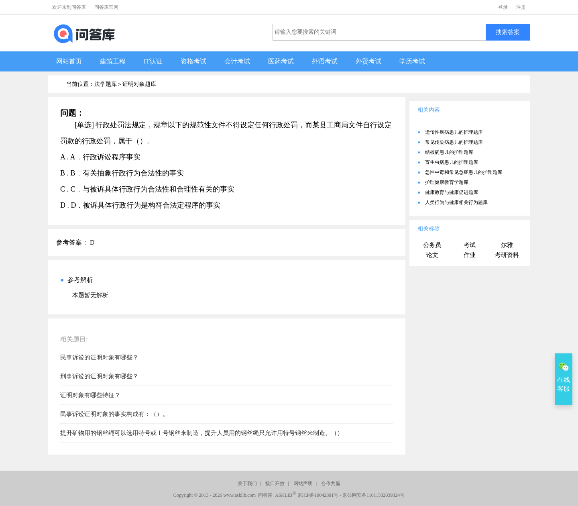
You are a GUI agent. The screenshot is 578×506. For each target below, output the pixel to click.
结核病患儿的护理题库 (449, 152)
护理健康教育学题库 (446, 182)
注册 (521, 7)
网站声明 (303, 483)
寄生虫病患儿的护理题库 (451, 162)
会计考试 (237, 61)
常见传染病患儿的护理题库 (454, 142)
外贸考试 (368, 61)
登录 (503, 7)
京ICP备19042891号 (318, 495)
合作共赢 (330, 483)
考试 (470, 245)
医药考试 (281, 61)
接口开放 (275, 483)
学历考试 (412, 61)
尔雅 (507, 245)
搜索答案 (508, 32)
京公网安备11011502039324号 (373, 495)
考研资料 (507, 255)
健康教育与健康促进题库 (451, 192)
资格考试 (193, 61)
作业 (470, 255)
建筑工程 (113, 61)
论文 (432, 255)
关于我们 (247, 483)
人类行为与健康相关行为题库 (456, 202)
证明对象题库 (139, 84)
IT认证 (153, 61)
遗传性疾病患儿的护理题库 (454, 132)
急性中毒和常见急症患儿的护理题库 (463, 172)
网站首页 (69, 61)
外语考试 (325, 61)
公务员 (432, 245)
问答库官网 (106, 7)
